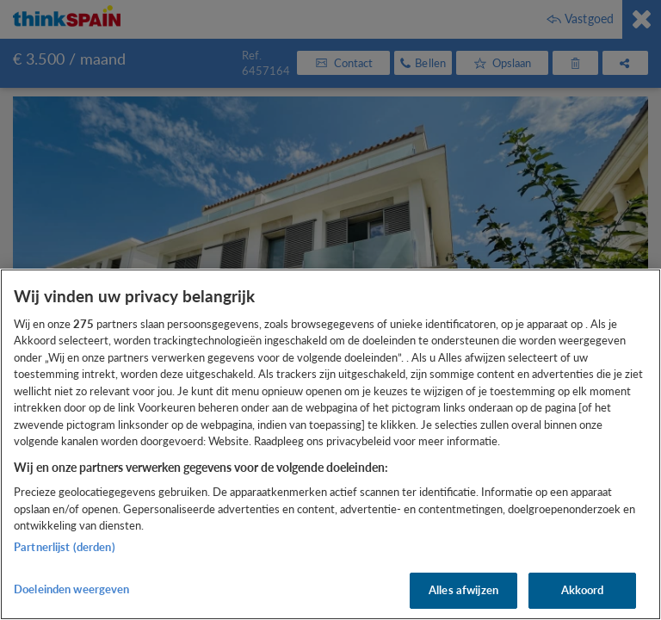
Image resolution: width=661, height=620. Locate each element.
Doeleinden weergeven (72, 589)
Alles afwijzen (463, 590)
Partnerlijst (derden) (64, 547)
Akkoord (582, 590)
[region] (330, 444)
